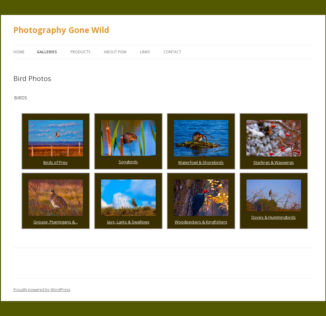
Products (80, 52)
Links (145, 52)
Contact (172, 52)
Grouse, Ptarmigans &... (55, 222)
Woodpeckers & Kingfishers (201, 222)
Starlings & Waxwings (273, 162)
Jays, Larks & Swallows (128, 222)
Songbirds (128, 162)
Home (18, 52)
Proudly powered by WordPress (41, 289)
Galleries (47, 52)
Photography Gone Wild (61, 30)
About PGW (115, 52)
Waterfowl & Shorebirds (201, 162)
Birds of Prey (55, 162)
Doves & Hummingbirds (273, 217)
